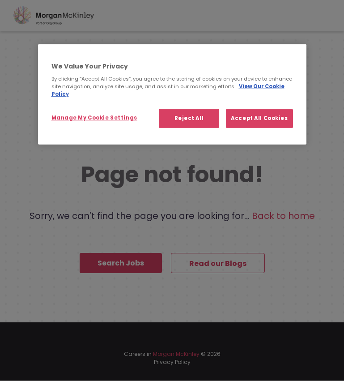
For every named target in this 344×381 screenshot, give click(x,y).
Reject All (189, 118)
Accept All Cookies (259, 118)
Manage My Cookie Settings (94, 117)
